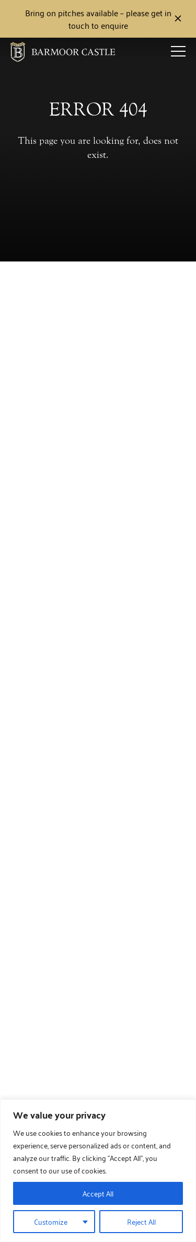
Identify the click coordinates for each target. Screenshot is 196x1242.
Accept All (98, 1193)
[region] (98, 1170)
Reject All (141, 1221)
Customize (50, 1221)
